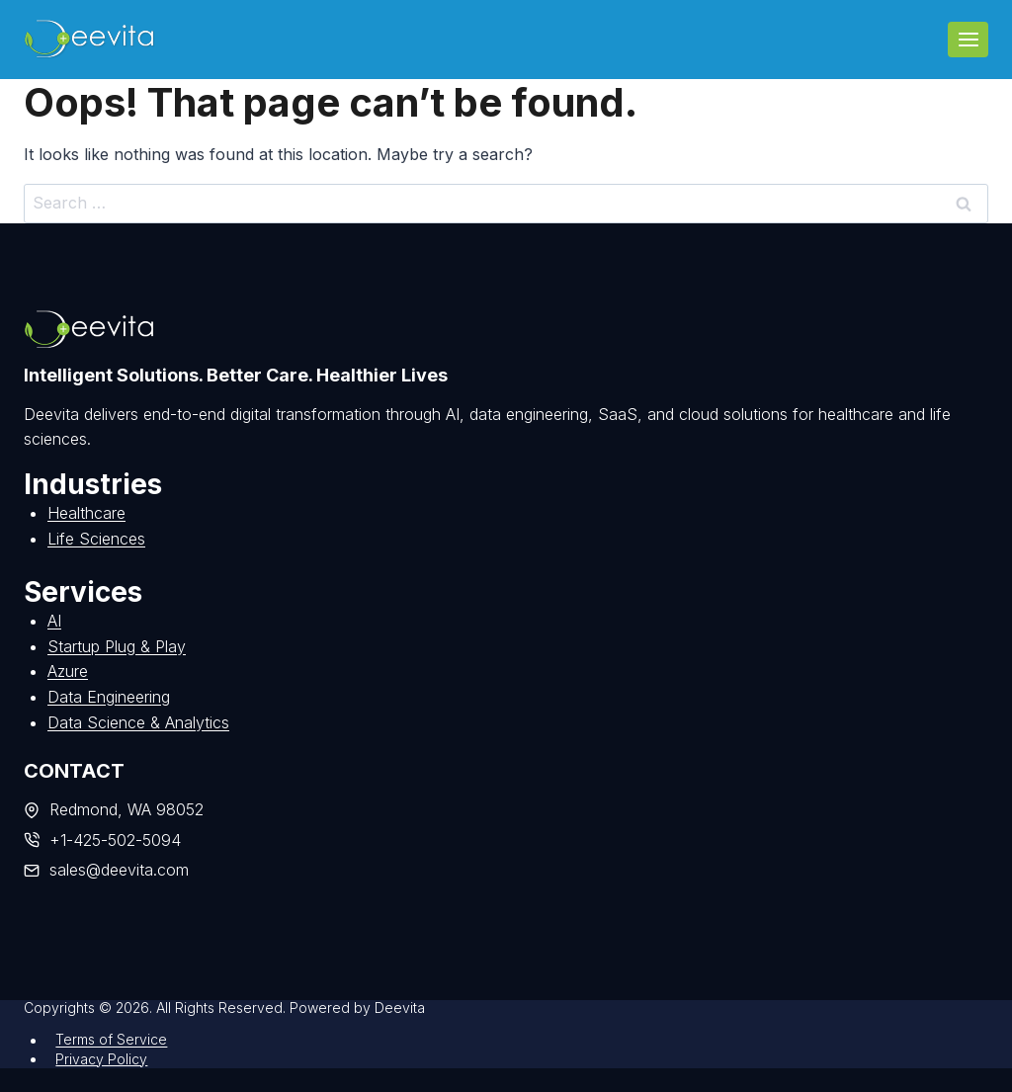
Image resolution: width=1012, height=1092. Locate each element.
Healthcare (86, 513)
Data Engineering (108, 697)
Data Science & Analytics (138, 722)
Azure (67, 671)
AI (54, 620)
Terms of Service (111, 1040)
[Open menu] (968, 39)
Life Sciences (96, 538)
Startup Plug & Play (116, 646)
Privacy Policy (101, 1058)
